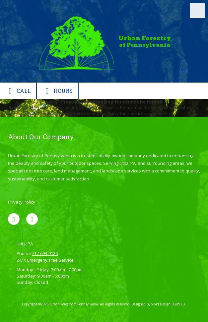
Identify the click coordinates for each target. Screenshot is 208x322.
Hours (57, 91)
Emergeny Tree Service (50, 260)
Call (18, 91)
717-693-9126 (45, 253)
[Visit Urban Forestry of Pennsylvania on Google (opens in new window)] (32, 219)
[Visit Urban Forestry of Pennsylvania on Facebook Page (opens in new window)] (14, 219)
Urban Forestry (144, 38)
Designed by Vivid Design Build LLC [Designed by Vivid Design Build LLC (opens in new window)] (158, 304)
